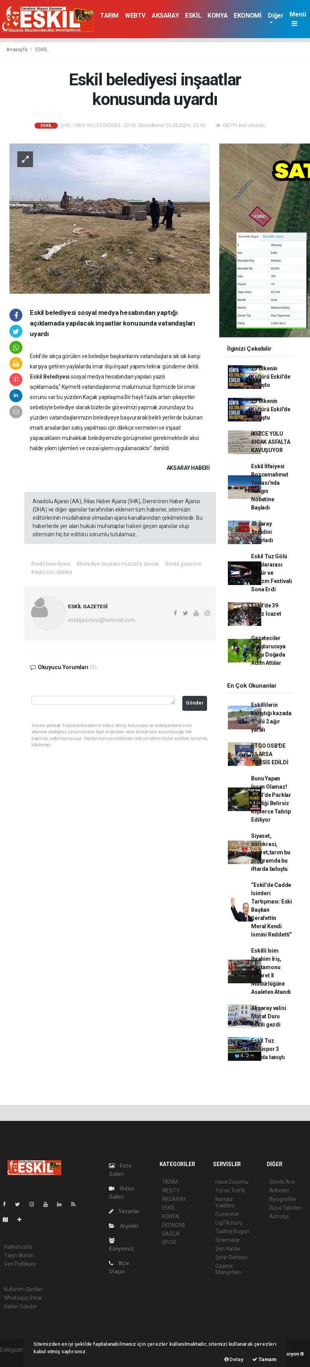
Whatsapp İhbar (23, 1298)
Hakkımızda (18, 1247)
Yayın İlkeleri (19, 1255)
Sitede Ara (282, 1182)
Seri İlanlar (228, 1249)
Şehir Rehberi (231, 1257)
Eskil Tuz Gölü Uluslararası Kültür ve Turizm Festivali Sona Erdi (271, 572)
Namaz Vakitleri (225, 1202)
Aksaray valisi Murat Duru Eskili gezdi (268, 1016)
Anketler (279, 1190)
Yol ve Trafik (230, 1190)
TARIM (109, 15)
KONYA (217, 15)
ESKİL (193, 15)
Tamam (264, 1359)
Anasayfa (17, 49)
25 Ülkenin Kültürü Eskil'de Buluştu (270, 376)
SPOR (169, 1242)
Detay (234, 1359)
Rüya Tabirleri (285, 1208)
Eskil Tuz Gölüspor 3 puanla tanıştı (267, 1049)
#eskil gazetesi (183, 564)
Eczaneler (227, 1214)
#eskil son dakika (51, 572)
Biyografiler (283, 1199)
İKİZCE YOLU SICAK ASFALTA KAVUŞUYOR (270, 442)
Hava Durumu (231, 1182)
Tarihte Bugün (232, 1231)
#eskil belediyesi (50, 564)
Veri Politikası (20, 1264)
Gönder (195, 703)
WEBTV (135, 15)
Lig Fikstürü (228, 1223)
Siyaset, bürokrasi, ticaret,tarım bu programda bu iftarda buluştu (270, 852)
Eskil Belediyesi (50, 376)
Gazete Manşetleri (228, 1269)
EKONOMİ (247, 15)
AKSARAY (165, 15)
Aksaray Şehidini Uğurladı (262, 532)
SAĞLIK (171, 1234)
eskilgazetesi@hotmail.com (101, 620)
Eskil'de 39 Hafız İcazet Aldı (266, 613)
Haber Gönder (20, 1306)
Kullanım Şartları (23, 1289)
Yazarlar (124, 1211)
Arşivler (124, 1226)
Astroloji (279, 1216)
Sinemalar (227, 1240)
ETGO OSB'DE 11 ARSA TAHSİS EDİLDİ (269, 754)
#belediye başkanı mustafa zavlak (117, 564)
